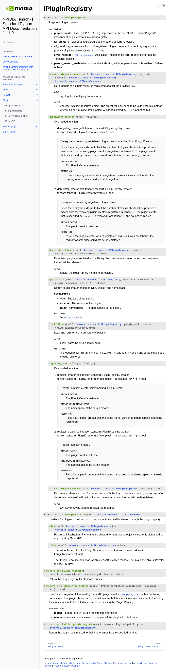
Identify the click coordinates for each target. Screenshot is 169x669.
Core (5, 89)
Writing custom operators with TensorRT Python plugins (18, 68)
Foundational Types (13, 84)
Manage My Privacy (70, 663)
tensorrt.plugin (10, 126)
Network (7, 95)
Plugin (6, 100)
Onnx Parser (9, 131)
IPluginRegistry (13, 110)
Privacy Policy (51, 663)
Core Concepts (10, 61)
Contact (76, 665)
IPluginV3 (10, 121)
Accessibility (139, 663)
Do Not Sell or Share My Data (97, 663)
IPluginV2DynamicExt (16, 116)
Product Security (61, 665)
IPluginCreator (12, 105)
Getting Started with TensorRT (18, 56)
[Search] (19, 42)
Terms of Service (123, 663)
